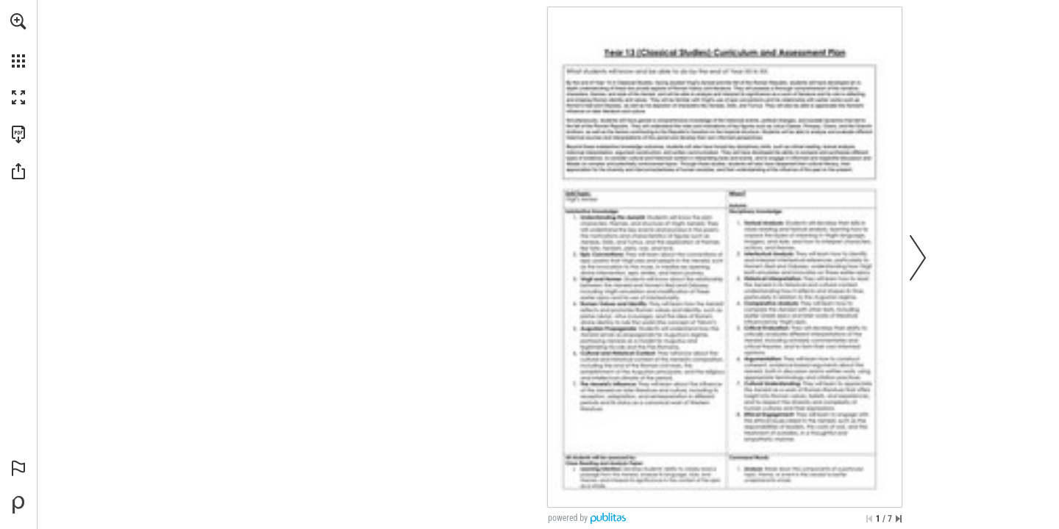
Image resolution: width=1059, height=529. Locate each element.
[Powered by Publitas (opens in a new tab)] (18, 504)
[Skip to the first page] (869, 518)
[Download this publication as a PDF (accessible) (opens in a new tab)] (18, 134)
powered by (568, 518)
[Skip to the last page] (899, 518)
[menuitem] (18, 40)
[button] (18, 21)
